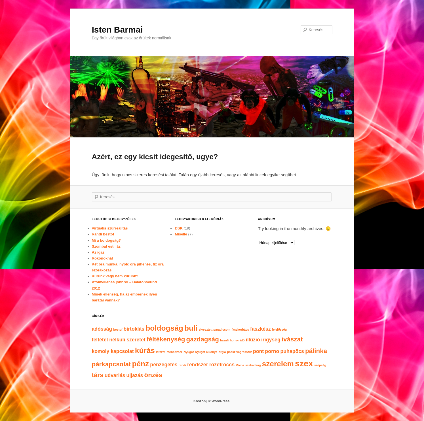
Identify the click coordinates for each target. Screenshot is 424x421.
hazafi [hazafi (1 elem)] (224, 340)
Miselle (181, 234)
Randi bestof (103, 234)
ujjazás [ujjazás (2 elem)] (134, 375)
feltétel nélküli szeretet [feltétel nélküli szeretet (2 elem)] (118, 340)
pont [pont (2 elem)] (258, 351)
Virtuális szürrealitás (110, 228)
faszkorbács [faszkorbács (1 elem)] (240, 329)
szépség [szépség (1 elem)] (320, 365)
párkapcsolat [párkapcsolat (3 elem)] (111, 364)
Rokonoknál (102, 258)
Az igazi (99, 252)
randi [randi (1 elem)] (182, 365)
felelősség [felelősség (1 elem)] (279, 329)
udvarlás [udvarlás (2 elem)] (115, 375)
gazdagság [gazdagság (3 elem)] (202, 339)
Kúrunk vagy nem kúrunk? (115, 276)
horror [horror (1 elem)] (234, 340)
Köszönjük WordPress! (212, 401)
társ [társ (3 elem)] (98, 375)
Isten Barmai (117, 29)
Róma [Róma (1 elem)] (240, 365)
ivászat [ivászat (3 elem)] (292, 339)
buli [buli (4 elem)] (191, 328)
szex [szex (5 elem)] (304, 363)
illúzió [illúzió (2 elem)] (253, 340)
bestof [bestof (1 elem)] (117, 329)
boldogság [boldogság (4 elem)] (164, 328)
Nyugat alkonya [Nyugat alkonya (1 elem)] (206, 352)
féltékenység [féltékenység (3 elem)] (166, 339)
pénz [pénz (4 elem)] (140, 364)
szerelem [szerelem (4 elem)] (278, 364)
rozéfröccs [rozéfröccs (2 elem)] (222, 364)
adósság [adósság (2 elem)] (102, 329)
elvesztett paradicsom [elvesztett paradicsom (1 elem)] (214, 329)
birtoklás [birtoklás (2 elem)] (133, 329)
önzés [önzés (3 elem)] (153, 375)
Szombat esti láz (106, 246)
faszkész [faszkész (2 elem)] (260, 329)
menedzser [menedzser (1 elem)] (174, 352)
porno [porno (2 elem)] (272, 351)
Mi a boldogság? (106, 240)
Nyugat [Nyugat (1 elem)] (188, 352)
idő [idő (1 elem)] (242, 340)
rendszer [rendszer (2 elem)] (197, 364)
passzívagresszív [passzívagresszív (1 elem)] (239, 352)
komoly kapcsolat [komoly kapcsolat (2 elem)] (113, 351)
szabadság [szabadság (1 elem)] (253, 365)
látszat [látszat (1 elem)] (160, 352)
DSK (178, 228)
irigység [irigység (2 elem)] (270, 340)
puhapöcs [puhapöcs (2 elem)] (292, 351)
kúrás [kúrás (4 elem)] (145, 350)
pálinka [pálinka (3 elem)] (316, 350)
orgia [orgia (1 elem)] (222, 352)
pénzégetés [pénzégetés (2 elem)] (163, 364)
